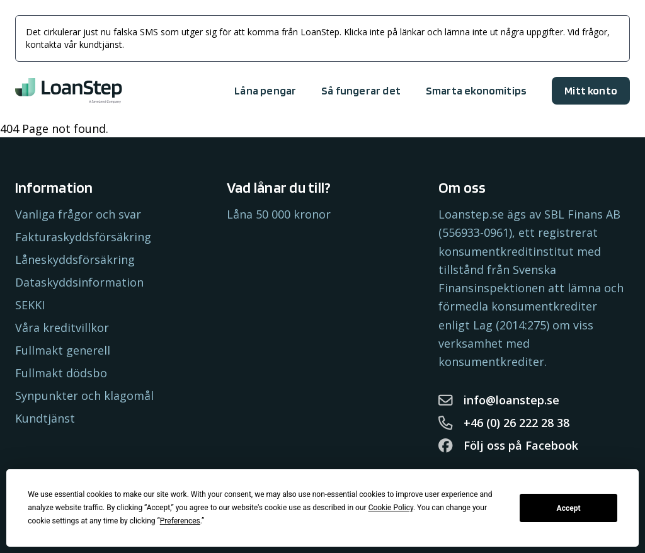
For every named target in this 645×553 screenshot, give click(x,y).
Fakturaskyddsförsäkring (83, 236)
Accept (569, 508)
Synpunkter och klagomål (84, 395)
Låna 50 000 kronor (279, 214)
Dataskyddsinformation (79, 282)
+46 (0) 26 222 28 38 (503, 422)
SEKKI (30, 304)
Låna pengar (265, 90)
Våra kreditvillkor (62, 327)
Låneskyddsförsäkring (75, 259)
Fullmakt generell (62, 350)
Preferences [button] (180, 520)
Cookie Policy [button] (390, 507)
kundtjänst (100, 44)
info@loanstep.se (498, 400)
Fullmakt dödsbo (61, 372)
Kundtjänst (45, 418)
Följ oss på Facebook (508, 445)
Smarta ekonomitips (476, 90)
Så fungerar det (361, 90)
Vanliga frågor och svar (78, 214)
